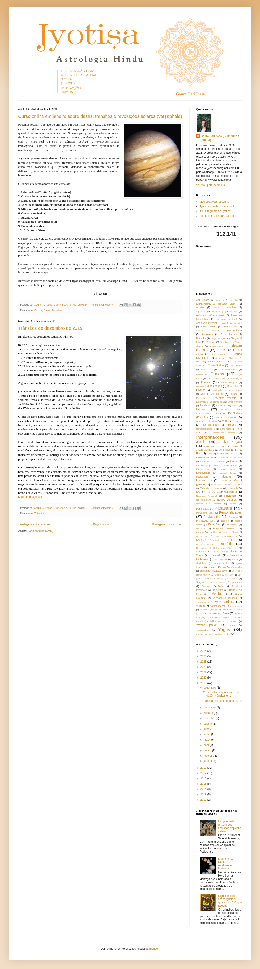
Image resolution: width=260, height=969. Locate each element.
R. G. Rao (202, 536)
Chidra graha (235, 365)
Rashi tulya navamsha (225, 536)
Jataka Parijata (230, 442)
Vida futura (227, 609)
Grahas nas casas (225, 417)
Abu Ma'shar (203, 299)
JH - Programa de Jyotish (215, 211)
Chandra (219, 358)
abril (207, 745)
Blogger (154, 948)
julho (207, 729)
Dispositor (232, 386)
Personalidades (230, 512)
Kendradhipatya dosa (207, 465)
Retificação (201, 548)
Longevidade (203, 472)
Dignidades (215, 386)
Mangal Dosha (227, 473)
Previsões (214, 524)
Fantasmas (221, 405)
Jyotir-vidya (224, 450)
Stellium (229, 574)
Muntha (218, 488)
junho (207, 734)
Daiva (209, 378)
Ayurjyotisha (234, 330)
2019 (203, 683)
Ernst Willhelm (235, 402)
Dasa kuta (221, 378)
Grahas (220, 413)
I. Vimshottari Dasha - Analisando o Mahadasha (226, 863)
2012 (203, 799)
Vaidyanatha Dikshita (225, 598)
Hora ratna (225, 429)
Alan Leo (220, 300)
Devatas (200, 386)
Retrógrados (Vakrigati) (225, 548)
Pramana (233, 517)
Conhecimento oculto (228, 369)
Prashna (224, 520)
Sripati (217, 574)
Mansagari (202, 476)
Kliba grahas (230, 465)
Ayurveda (207, 334)
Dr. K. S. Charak (233, 390)
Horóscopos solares (223, 432)
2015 (203, 783)
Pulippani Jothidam (224, 528)
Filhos (235, 405)
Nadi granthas (212, 492)
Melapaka (216, 484)
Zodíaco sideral (203, 634)
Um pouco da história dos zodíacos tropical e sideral (229, 826)
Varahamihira (224, 602)
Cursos (38, 310)
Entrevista (201, 402)
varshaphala (236, 606)
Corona (199, 374)
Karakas (221, 461)
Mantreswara (204, 480)
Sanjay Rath (219, 551)
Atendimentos (208, 326)
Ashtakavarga (217, 311)
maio (207, 739)
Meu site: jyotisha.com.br (215, 201)
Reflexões (231, 539)
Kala (209, 453)
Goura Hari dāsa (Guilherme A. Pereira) (220, 138)
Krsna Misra (227, 469)
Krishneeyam (202, 469)
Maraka (223, 480)
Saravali (215, 555)
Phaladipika (211, 516)
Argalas (200, 307)
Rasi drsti (214, 540)
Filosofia (202, 409)
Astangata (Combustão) (210, 315)
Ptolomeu (200, 528)
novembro (210, 707)
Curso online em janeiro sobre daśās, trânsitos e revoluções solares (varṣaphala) (100, 116)
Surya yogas (235, 582)
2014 (203, 789)
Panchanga (202, 508)
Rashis (200, 540)
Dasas (47, 310)
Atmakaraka (230, 326)
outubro (209, 713)
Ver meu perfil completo (210, 185)
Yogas (224, 629)
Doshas (200, 390)
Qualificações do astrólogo (223, 532)
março (208, 750)
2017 (203, 773)
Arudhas (231, 307)
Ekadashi (200, 398)
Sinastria (212, 567)
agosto (208, 723)
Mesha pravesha (233, 484)
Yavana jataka (206, 625)
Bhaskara (225, 342)
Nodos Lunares (227, 499)
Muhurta (204, 488)
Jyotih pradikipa (205, 449)
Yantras (233, 621)
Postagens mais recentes (34, 524)
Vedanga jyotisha (208, 609)
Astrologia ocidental (232, 323)
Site (224, 567)
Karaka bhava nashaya (230, 457)
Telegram (218, 590)
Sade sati (201, 551)
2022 (203, 666)
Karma (233, 461)
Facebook (205, 405)
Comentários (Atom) (41, 531)
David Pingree (229, 382)
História (231, 424)
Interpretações (210, 437)
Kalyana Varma (204, 457)
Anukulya (233, 300)
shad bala (201, 563)
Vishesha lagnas (220, 617)
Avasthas (200, 330)
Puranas (200, 532)
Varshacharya (217, 606)
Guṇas (238, 421)
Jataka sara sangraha (215, 446)
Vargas (200, 605)
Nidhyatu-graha (203, 500)
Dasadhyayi (236, 378)
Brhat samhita (218, 354)
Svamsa (205, 586)
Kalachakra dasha (227, 453)
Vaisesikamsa (202, 602)
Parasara (223, 508)
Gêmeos (224, 409)
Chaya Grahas (216, 365)
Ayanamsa (216, 330)
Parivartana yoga (204, 513)
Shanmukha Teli (220, 563)
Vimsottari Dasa (219, 613)
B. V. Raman (229, 334)
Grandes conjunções (206, 421)
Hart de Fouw (210, 424)
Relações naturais (205, 544)
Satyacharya (221, 559)
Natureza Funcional (206, 496)
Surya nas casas (215, 582)
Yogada (231, 625)
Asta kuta (233, 311)
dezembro (210, 687)
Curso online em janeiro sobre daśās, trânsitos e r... (221, 694)
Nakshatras (231, 492)
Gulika (225, 421)
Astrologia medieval (226, 319)
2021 (203, 672)
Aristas (216, 307)
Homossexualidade (205, 429)
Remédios (227, 544)
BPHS (221, 350)
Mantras (226, 476)
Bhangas (210, 342)
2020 (203, 677)
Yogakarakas (202, 630)
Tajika (221, 586)
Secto (235, 559)
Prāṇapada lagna (205, 520)
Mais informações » (30, 497)
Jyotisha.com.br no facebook (217, 206)
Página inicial (101, 524)
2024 (203, 656)
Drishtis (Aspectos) (212, 394)
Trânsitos (57, 310)
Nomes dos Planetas (208, 503)
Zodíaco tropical (223, 634)
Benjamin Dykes (218, 338)
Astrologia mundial (206, 323)
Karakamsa (205, 461)
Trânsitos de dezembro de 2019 (50, 328)
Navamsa (230, 495)
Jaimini (201, 442)
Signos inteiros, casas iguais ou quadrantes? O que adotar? (230, 900)
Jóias (235, 446)
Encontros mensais (224, 397)
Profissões (232, 524)
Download (216, 390)
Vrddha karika (216, 621)
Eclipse (233, 394)
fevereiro (209, 755)
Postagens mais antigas (166, 524)
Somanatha (236, 567)
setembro (210, 718)
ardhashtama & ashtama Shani (216, 303)
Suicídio (233, 578)
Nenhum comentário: (102, 304)
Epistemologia (217, 402)
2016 (203, 778)
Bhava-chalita (216, 346)
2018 (203, 767)
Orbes (233, 503)
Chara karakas (217, 361)
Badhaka (201, 338)
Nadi (198, 492)
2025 (203, 650)
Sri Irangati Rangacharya (213, 570)
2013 (203, 794)
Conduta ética (206, 369)
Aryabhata (201, 311)
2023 (203, 661)
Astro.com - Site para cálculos (218, 215)
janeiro (208, 761)
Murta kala (232, 488)
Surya (199, 582)
